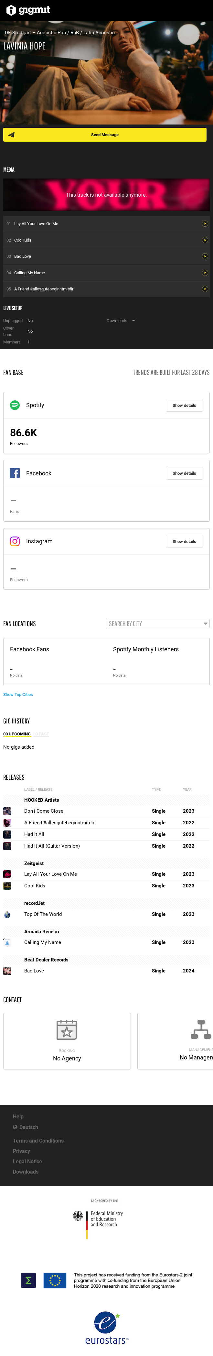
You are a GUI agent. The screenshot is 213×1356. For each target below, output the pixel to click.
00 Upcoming (17, 734)
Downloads (25, 1172)
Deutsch (28, 1127)
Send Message (105, 134)
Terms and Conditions (38, 1141)
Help (18, 1116)
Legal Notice (27, 1161)
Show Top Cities (18, 694)
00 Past (41, 734)
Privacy (21, 1151)
